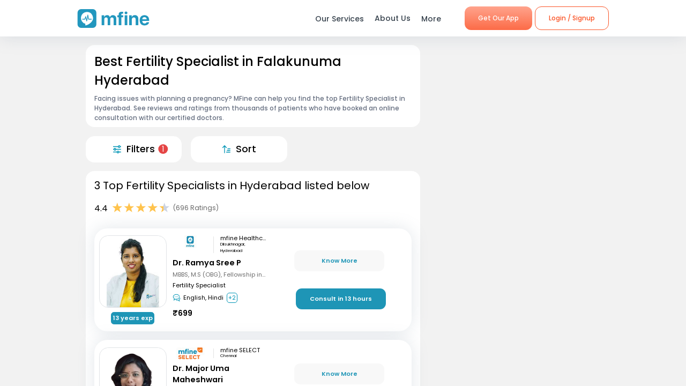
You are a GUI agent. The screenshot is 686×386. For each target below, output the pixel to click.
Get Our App (498, 18)
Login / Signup (572, 18)
